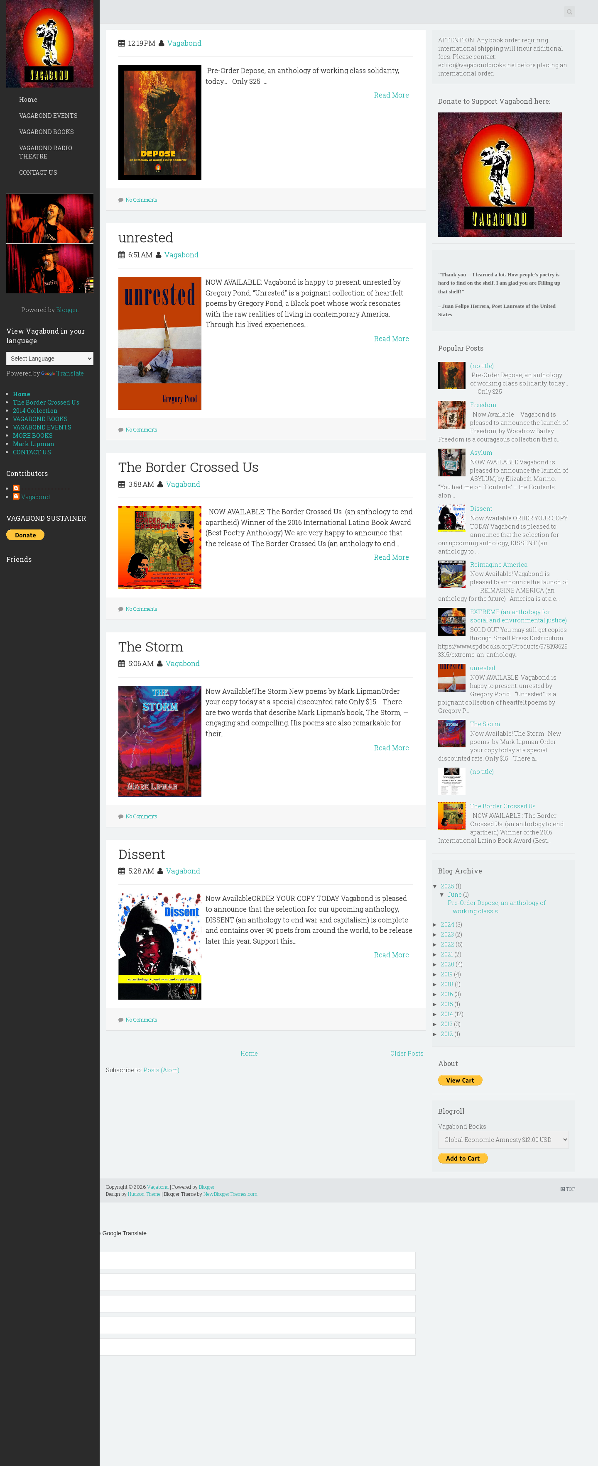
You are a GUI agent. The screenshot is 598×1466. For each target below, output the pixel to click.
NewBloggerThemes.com (230, 1193)
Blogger (67, 310)
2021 (447, 954)
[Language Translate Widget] (49, 358)
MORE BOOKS (33, 435)
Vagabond (35, 497)
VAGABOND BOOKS (46, 132)
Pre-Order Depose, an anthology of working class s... (496, 907)
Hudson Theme (144, 1193)
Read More (391, 94)
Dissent (141, 854)
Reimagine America (498, 564)
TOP (568, 1188)
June (455, 894)
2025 (447, 886)
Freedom (483, 405)
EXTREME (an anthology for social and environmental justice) (518, 616)
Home (28, 99)
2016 (447, 994)
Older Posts (407, 1053)
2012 (447, 1034)
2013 (447, 1024)
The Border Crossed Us (46, 402)
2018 (447, 984)
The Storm (151, 646)
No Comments (141, 199)
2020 (447, 964)
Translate (62, 373)
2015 (447, 1004)
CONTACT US (38, 172)
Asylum (481, 452)
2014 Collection (35, 411)
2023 (447, 934)
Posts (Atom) (161, 1070)
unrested (146, 237)
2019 (447, 974)
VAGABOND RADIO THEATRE (45, 152)
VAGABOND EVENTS (48, 116)
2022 (447, 944)
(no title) (482, 366)
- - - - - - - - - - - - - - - (45, 489)
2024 (447, 924)
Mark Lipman (33, 444)
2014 (447, 1014)
